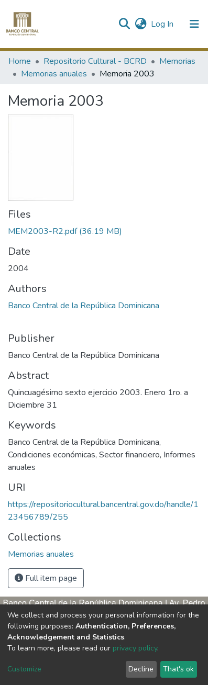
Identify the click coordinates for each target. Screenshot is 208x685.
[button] (141, 24)
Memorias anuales (54, 74)
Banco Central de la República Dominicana (83, 305)
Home (19, 61)
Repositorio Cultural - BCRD (95, 61)
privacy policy (135, 648)
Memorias (177, 61)
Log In (162, 24)
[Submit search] (124, 24)
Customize (24, 669)
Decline (141, 669)
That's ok (178, 669)
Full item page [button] (46, 578)
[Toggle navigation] (194, 24)
